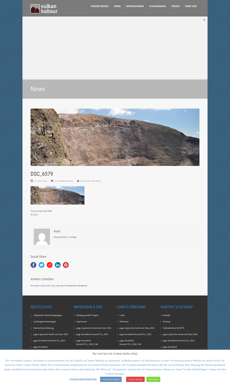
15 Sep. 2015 (40, 181)
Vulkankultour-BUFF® (174, 328)
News (117, 6)
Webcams (123, 321)
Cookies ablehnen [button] (135, 379)
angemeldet (45, 285)
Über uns (191, 6)
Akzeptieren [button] (153, 379)
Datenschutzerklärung (43, 328)
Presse (175, 6)
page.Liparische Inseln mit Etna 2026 (50, 334)
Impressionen (135, 6)
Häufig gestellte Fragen (87, 315)
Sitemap (166, 321)
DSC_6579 (42, 174)
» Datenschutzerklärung (83, 379)
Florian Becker (90, 181)
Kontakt (166, 315)
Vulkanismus (157, 6)
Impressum (81, 321)
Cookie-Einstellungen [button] (110, 379)
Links (122, 315)
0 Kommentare (64, 181)
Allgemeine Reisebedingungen (47, 315)
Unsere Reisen (100, 6)
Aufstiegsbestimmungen (44, 321)
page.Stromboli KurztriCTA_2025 (49, 340)
